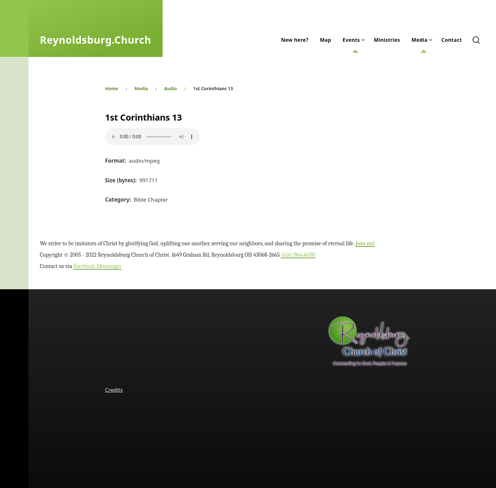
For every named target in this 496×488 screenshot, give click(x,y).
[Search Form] (476, 40)
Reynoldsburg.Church (95, 40)
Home (111, 88)
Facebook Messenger (97, 266)
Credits (114, 389)
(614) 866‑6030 (298, 255)
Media (141, 88)
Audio (170, 88)
